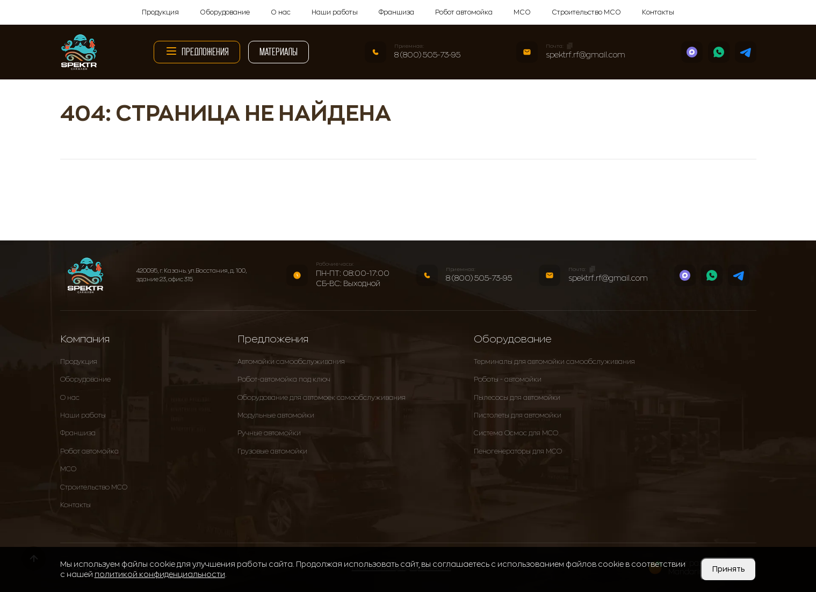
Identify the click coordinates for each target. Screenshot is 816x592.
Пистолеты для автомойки (517, 415)
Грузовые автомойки (272, 451)
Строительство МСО (586, 12)
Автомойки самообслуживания (291, 362)
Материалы (278, 52)
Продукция (160, 12)
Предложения (197, 51)
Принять (728, 569)
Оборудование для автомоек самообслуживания (321, 397)
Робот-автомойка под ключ (283, 379)
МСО (522, 12)
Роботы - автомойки (507, 379)
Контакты (658, 12)
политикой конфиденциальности (160, 574)
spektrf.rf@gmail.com (585, 55)
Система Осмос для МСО (516, 433)
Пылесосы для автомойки (517, 397)
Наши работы (335, 12)
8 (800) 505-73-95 (427, 55)
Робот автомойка (464, 12)
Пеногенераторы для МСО (518, 451)
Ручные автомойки (269, 433)
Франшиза (396, 12)
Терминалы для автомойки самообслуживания (554, 362)
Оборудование (225, 12)
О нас (281, 12)
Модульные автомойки (275, 415)
